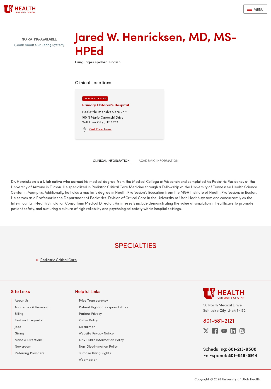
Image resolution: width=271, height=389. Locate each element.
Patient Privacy (90, 313)
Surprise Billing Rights (95, 353)
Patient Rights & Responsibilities (103, 307)
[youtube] (224, 331)
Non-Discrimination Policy (98, 346)
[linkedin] (233, 331)
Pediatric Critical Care (58, 259)
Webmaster (88, 359)
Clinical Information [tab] (111, 160)
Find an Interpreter (29, 320)
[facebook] (215, 331)
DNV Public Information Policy (101, 340)
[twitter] (206, 331)
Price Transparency (93, 300)
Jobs (18, 327)
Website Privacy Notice (96, 333)
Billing (19, 313)
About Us (22, 300)
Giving (19, 333)
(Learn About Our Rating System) (39, 45)
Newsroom (23, 346)
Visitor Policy (88, 320)
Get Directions (100, 129)
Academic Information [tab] (158, 160)
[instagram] (242, 331)
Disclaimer (87, 327)
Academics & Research (32, 307)
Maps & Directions (29, 340)
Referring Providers (29, 353)
